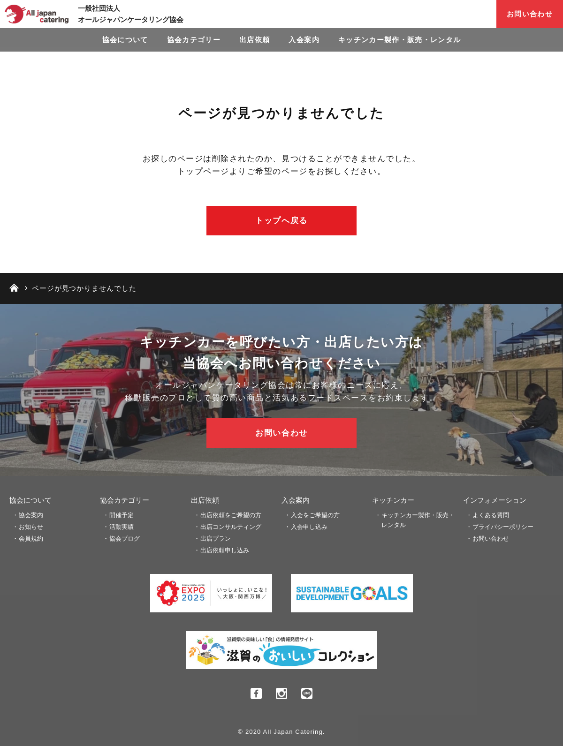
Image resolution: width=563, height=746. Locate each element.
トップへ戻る (281, 220)
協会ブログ (124, 538)
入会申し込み (309, 526)
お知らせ (31, 526)
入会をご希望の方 (315, 515)
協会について (125, 40)
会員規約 (31, 538)
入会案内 (304, 40)
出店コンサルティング (230, 526)
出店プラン (215, 538)
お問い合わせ (530, 14)
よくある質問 (490, 515)
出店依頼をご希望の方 (230, 515)
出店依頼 (254, 40)
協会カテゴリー (194, 40)
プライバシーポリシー (502, 526)
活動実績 (121, 526)
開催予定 (121, 515)
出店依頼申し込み (224, 550)
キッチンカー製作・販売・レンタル (399, 40)
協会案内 (31, 515)
